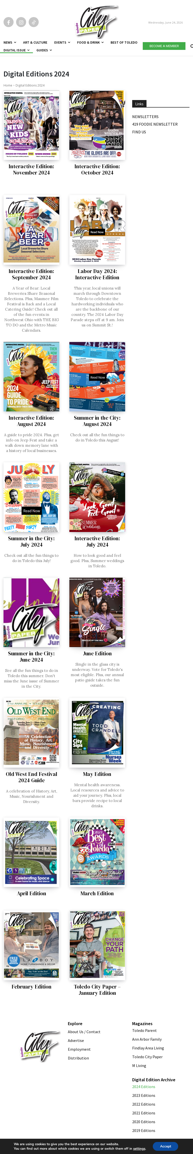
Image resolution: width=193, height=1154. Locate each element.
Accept (165, 1146)
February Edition (32, 986)
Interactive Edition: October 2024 (97, 169)
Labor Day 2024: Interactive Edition (97, 274)
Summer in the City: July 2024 (31, 541)
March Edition (97, 893)
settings (139, 1148)
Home (8, 85)
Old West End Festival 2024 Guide (31, 777)
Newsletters (145, 116)
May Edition (97, 774)
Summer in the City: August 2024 (97, 421)
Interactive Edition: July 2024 (97, 541)
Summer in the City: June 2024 (31, 656)
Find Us (139, 131)
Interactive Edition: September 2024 (31, 274)
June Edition (97, 653)
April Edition (31, 893)
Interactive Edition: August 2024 (31, 421)
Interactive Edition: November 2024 (31, 169)
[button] (191, 45)
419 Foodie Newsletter (155, 124)
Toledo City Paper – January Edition (97, 990)
